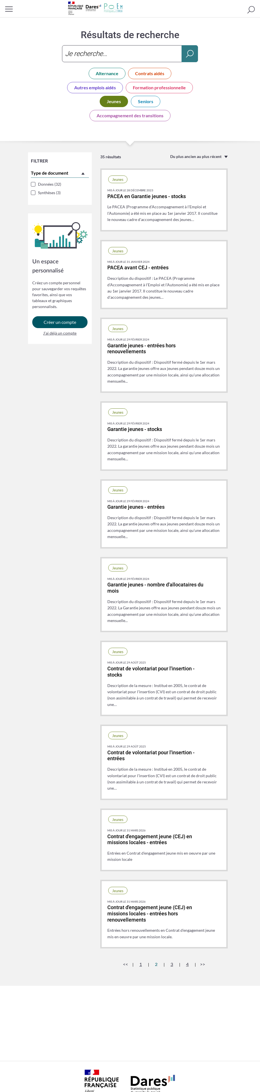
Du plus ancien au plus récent (195, 156)
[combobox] (130, 53)
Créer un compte (60, 323)
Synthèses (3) (49, 192)
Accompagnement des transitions (130, 115)
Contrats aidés (149, 73)
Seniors (145, 101)
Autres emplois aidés (95, 87)
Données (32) (49, 184)
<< (125, 964)
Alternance (107, 73)
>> (202, 964)
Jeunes (114, 101)
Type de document (49, 173)
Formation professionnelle (159, 87)
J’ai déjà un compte (59, 334)
